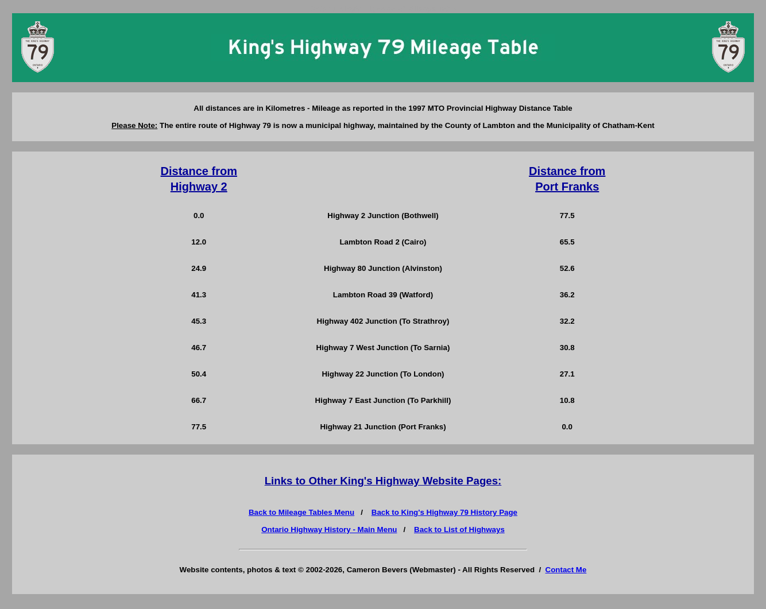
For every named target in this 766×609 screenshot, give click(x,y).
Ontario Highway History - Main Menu (329, 529)
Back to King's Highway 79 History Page (444, 512)
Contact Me (566, 569)
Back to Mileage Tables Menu (301, 512)
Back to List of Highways (459, 529)
